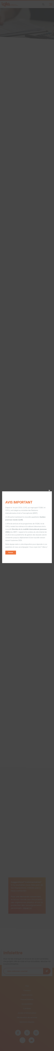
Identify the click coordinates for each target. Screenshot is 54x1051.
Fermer (10, 552)
